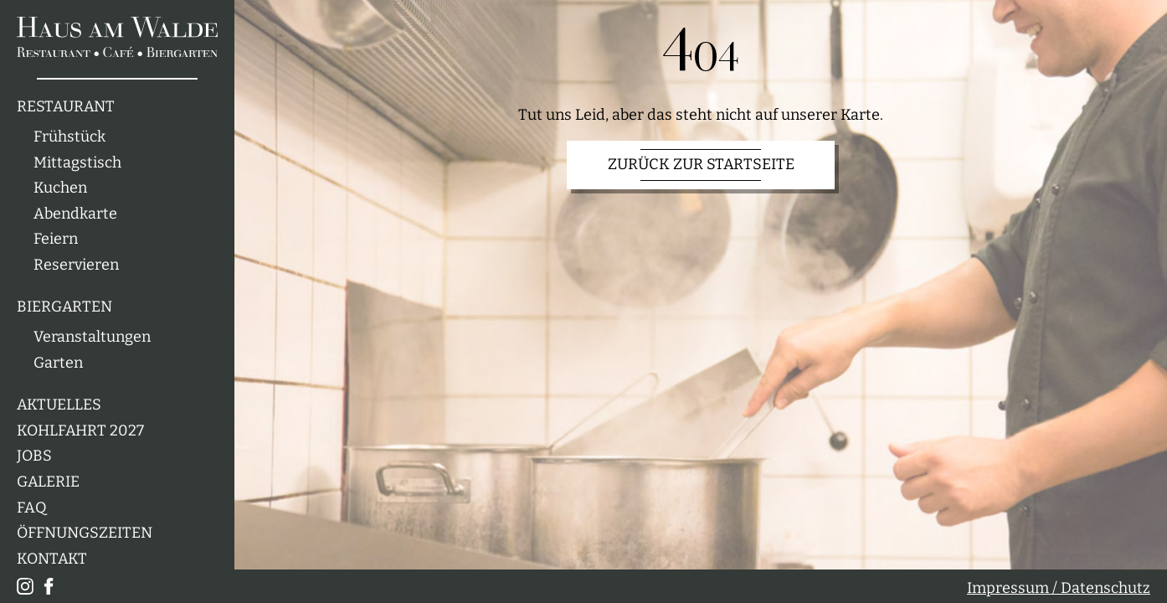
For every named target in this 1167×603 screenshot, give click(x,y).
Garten (58, 363)
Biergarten (64, 307)
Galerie (48, 482)
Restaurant (66, 107)
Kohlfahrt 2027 (80, 431)
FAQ (32, 508)
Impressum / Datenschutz (1058, 588)
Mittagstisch (77, 163)
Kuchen (60, 188)
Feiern (55, 239)
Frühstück (69, 137)
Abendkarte (75, 214)
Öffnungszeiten (84, 533)
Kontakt (52, 559)
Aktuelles (59, 405)
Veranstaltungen (92, 337)
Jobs (34, 456)
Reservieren (76, 265)
